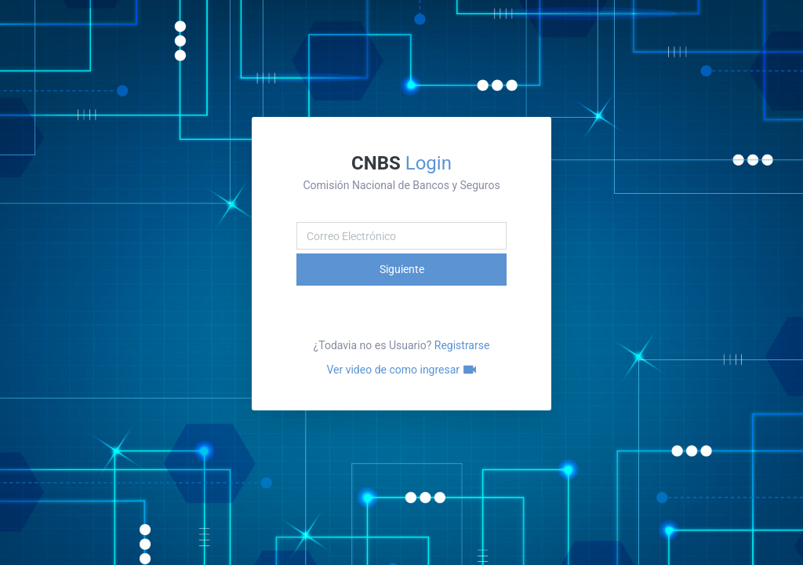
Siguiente (402, 269)
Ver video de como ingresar (401, 369)
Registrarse (462, 345)
